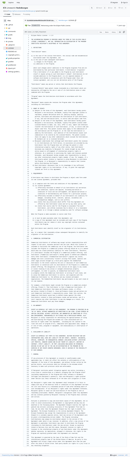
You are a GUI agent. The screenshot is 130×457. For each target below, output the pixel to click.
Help (18, 2)
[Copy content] (124, 32)
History (114, 32)
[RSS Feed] (91, 7)
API (126, 455)
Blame (107, 32)
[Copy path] (75, 20)
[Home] (4, 2)
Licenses (121, 455)
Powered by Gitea (8, 455)
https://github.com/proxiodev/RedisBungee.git (22, 11)
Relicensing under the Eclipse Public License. (56, 25)
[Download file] (120, 32)
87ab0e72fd (36, 25)
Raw (101, 32)
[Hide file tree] (5, 20)
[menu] (113, 455)
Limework (10, 8)
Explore (11, 2)
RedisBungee (22, 8)
